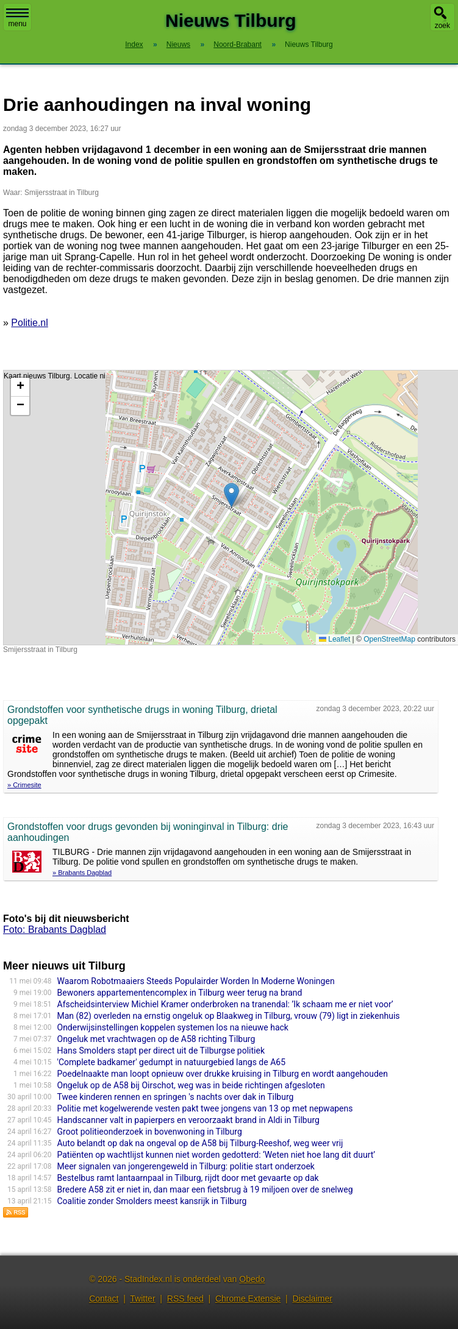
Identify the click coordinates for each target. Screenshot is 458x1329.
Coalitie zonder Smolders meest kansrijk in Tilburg (152, 1201)
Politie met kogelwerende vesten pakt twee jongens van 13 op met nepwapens (205, 1108)
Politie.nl (29, 322)
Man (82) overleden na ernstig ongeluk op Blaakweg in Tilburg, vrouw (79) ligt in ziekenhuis (228, 1016)
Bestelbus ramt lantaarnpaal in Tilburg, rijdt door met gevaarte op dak (188, 1178)
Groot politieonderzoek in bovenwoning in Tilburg (149, 1131)
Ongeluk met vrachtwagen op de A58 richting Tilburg (156, 1039)
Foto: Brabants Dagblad (54, 929)
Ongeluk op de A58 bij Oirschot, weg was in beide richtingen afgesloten (191, 1085)
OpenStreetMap (389, 639)
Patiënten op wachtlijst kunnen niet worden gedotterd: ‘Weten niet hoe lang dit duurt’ (216, 1155)
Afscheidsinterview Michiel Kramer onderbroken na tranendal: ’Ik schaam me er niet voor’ (225, 1004)
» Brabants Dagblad (82, 872)
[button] (231, 495)
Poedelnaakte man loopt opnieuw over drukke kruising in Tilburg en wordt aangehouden (222, 1074)
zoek (442, 25)
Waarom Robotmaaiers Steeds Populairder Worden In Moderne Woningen (196, 981)
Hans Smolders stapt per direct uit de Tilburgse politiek (161, 1050)
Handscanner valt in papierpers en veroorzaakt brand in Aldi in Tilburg (188, 1120)
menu (17, 18)
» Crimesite (24, 785)
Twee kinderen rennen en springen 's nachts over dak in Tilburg (175, 1097)
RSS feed (185, 1298)
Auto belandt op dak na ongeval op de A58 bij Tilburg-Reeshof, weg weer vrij (200, 1143)
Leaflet (334, 639)
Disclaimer (312, 1298)
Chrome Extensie (248, 1298)
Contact (103, 1298)
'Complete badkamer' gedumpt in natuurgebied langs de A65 (171, 1062)
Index (134, 44)
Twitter (142, 1298)
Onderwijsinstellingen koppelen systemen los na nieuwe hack (172, 1027)
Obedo (252, 1279)
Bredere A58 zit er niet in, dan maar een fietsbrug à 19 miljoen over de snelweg (205, 1189)
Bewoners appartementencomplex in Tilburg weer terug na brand (179, 993)
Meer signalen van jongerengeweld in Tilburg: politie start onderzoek (186, 1166)
